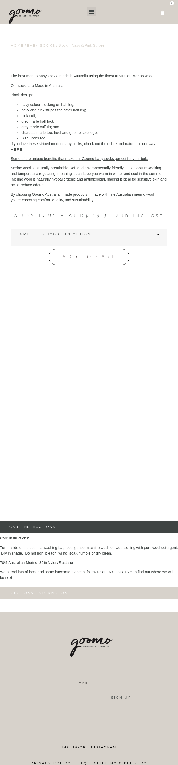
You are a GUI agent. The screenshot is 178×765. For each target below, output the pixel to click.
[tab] (89, 460)
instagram (120, 505)
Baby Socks (41, 45)
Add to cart (89, 256)
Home (17, 45)
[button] (91, 11)
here (17, 149)
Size (25, 234)
